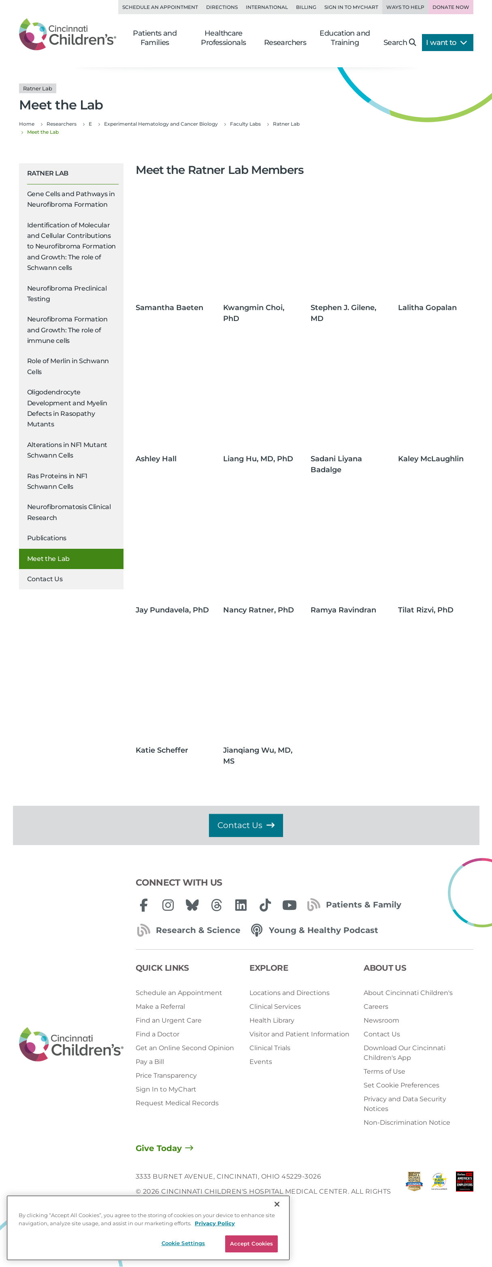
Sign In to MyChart (166, 1089)
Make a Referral (160, 1006)
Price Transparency (166, 1075)
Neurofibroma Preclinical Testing (67, 294)
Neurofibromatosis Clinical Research (69, 512)
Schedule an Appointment (160, 7)
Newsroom (381, 1020)
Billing (306, 7)
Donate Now (450, 7)
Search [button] (399, 42)
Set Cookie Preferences (401, 1085)
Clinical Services (275, 1006)
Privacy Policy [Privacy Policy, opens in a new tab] (215, 1223)
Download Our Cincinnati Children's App (404, 1053)
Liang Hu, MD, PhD (258, 458)
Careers (376, 1006)
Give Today (159, 1148)
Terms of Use (384, 1071)
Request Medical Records (177, 1103)
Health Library (271, 1020)
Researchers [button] (285, 42)
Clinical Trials (269, 1048)
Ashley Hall (156, 458)
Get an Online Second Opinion (185, 1048)
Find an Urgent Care (169, 1020)
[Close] (277, 1204)
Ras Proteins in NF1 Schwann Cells (57, 481)
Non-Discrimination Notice (407, 1122)
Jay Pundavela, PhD (172, 610)
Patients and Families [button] (155, 38)
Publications (46, 538)
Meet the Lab (48, 559)
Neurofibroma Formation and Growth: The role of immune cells (67, 330)
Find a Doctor (157, 1034)
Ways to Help (405, 7)
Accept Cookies (251, 1243)
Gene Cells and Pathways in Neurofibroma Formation (71, 199)
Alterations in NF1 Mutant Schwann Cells (67, 450)
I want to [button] (446, 42)
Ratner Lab (47, 173)
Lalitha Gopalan (427, 307)
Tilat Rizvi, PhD (426, 610)
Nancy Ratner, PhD (258, 610)
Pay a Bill (150, 1062)
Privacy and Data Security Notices (405, 1104)
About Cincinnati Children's (408, 993)
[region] (148, 1228)
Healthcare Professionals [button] (223, 38)
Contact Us (45, 579)
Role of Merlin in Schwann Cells (68, 366)
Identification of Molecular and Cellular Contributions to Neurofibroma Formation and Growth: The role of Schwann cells (71, 246)
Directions (222, 7)
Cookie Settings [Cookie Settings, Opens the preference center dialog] (183, 1243)
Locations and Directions (289, 993)
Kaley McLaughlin (431, 458)
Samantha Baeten (169, 307)
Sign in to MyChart (351, 7)
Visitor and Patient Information (299, 1034)
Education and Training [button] (344, 38)
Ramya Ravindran (343, 610)
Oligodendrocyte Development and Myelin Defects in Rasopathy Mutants (67, 408)
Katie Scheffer (162, 750)
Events (260, 1062)
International (267, 7)
